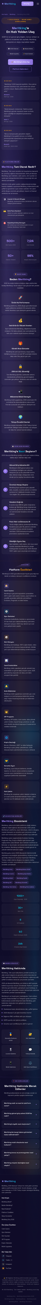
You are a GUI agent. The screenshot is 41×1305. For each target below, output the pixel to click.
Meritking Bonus (20, 1299)
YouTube (6, 1268)
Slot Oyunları (6, 1236)
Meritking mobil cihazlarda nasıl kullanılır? (16, 1143)
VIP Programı (6, 1239)
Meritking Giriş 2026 (8, 1219)
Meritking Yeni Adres (26, 1301)
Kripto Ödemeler (7, 1243)
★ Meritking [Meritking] (9, 1181)
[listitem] (20, 1104)
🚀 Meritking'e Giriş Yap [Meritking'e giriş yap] (20, 62)
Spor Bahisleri (6, 1232)
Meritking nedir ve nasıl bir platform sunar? (17, 1104)
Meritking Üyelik (31, 1299)
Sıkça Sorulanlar (7, 1216)
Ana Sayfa (5, 14)
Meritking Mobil (13, 1301)
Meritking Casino (9, 1299)
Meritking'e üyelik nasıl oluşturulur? (17, 1124)
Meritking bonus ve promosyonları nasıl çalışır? (18, 1154)
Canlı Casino (6, 1229)
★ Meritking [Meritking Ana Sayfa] (9, 3)
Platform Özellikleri (7, 1212)
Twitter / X (7, 1260)
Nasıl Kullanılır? (6, 1209)
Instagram (7, 1264)
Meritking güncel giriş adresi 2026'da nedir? (18, 1114)
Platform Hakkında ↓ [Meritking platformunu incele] (20, 69)
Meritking (12, 14)
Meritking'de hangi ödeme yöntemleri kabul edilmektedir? (18, 1133)
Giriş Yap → (27, 4)
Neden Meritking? (7, 1205)
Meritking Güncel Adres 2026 (25, 1296)
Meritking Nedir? (7, 1202)
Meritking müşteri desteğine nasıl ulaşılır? (16, 1164)
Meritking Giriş (11, 1296)
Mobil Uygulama (7, 1246)
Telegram (7, 1256)
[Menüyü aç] (37, 4)
